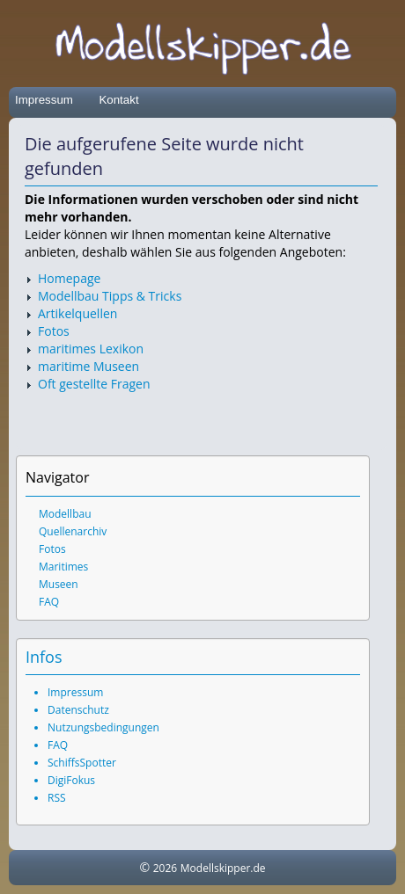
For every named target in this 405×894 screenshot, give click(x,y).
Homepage (69, 278)
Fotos (54, 331)
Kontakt (118, 99)
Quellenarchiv (73, 531)
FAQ (49, 601)
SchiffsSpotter (82, 762)
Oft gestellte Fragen (94, 383)
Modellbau (65, 513)
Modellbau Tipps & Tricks (109, 295)
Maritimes (63, 566)
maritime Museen (88, 366)
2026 (165, 868)
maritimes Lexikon (91, 348)
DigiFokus (71, 780)
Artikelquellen (77, 313)
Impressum (44, 99)
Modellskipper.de (223, 868)
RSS (57, 797)
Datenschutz (78, 709)
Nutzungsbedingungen (103, 727)
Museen (58, 584)
